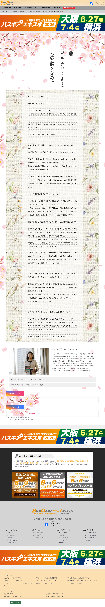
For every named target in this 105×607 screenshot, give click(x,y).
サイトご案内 (63, 532)
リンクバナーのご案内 (91, 532)
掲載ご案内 (62, 535)
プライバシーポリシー (91, 535)
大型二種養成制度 (38, 532)
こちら (87, 465)
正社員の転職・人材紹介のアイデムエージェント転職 (82, 581)
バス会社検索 (11, 535)
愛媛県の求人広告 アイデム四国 (13, 596)
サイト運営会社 (89, 537)
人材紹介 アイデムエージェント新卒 (46, 581)
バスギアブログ (12, 542)
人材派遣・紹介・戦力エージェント (56, 594)
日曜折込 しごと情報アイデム (44, 583)
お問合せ (61, 542)
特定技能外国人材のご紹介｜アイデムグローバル (80, 578)
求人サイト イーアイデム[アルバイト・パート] (17, 578)
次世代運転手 (37, 535)
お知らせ (10, 532)
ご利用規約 (88, 540)
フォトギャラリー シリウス (74, 583)
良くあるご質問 (63, 537)
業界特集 (10, 537)
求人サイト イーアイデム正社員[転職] (46, 578)
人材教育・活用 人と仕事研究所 (13, 581)
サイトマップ (63, 540)
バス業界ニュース (13, 540)
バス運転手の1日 (38, 537)
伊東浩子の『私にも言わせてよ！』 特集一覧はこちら (26, 379)
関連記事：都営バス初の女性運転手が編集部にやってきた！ (28, 385)
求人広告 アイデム (9, 594)
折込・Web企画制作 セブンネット (56, 596)
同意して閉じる (15, 602)
